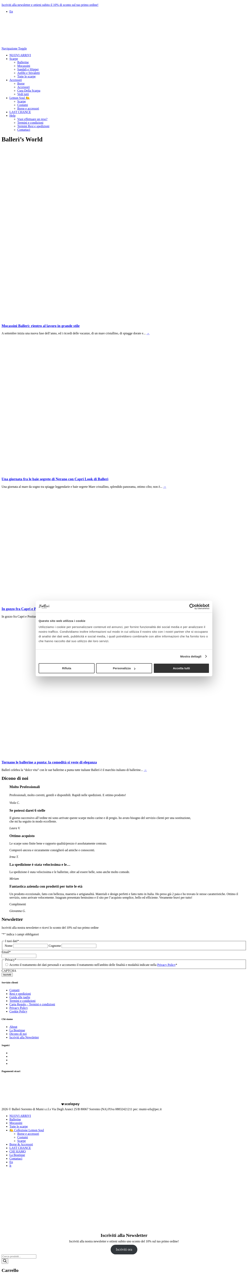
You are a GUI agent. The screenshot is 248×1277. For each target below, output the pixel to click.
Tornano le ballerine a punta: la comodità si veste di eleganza (49, 762)
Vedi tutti (23, 94)
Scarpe (13, 58)
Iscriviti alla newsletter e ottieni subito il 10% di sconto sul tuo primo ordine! (50, 4)
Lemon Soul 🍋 (19, 98)
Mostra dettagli (190, 656)
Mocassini (23, 65)
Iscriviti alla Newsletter (24, 1037)
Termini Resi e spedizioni (33, 126)
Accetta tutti (181, 668)
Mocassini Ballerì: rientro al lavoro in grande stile (41, 326)
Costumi (22, 105)
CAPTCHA (9, 970)
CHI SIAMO (17, 1151)
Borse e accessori (28, 108)
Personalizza (124, 668)
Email (6, 952)
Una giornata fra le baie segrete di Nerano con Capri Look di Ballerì (55, 479)
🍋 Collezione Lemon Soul (26, 1130)
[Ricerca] (5, 1261)
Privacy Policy (166, 964)
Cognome (55, 945)
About (13, 1026)
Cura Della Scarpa (28, 90)
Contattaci (23, 129)
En (11, 11)
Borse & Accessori (21, 1144)
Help (12, 115)
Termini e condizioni (30, 122)
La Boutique (17, 1030)
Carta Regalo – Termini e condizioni (32, 1004)
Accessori (15, 80)
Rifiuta (66, 668)
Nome (8, 945)
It (10, 1165)
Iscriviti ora (124, 1249)
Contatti (14, 990)
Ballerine (23, 62)
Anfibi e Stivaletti (28, 73)
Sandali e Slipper (28, 69)
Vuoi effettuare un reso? (32, 119)
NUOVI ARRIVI (20, 55)
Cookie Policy (18, 1011)
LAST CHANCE (20, 112)
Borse (21, 83)
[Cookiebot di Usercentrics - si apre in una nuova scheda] (192, 606)
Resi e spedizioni (20, 993)
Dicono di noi (18, 1033)
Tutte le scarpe (26, 76)
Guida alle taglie (19, 997)
